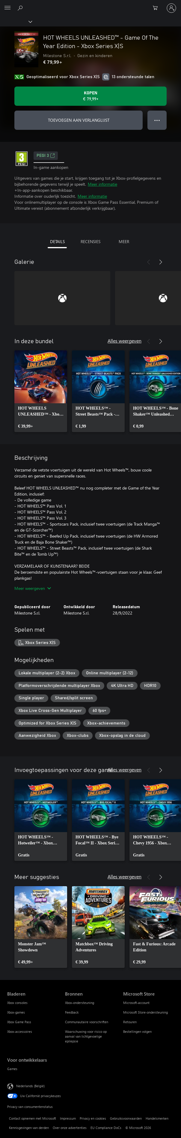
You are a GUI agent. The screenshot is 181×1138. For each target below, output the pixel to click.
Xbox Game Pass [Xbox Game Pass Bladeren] (19, 1022)
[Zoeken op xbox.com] (21, 8)
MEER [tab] (124, 241)
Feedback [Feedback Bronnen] (72, 1012)
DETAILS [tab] (57, 241)
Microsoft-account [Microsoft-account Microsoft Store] (136, 1003)
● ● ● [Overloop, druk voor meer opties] (157, 120)
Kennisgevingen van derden (29, 1128)
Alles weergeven (124, 340)
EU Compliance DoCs (105, 1128)
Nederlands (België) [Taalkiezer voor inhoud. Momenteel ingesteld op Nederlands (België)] (30, 1086)
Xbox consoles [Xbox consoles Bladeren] (17, 1003)
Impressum (68, 1118)
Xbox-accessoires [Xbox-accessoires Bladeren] (19, 1031)
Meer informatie (102, 184)
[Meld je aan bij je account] (171, 8)
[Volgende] (161, 262)
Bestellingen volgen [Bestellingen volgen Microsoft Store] (137, 1031)
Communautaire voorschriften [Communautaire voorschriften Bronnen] (86, 1022)
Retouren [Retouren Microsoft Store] (130, 1022)
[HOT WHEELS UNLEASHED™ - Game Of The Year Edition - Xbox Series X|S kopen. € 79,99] (90, 96)
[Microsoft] (90, 4)
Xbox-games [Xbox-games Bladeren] (16, 1012)
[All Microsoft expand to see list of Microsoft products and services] (7, 8)
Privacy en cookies (93, 1118)
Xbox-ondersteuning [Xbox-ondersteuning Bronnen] (79, 1003)
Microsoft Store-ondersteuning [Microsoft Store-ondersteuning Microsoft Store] (145, 1012)
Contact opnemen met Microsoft (32, 1118)
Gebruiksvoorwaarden (126, 1118)
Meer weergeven (32, 588)
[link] (40, 391)
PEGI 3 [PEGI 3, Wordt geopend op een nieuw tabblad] (46, 155)
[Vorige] (149, 262)
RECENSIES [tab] (90, 241)
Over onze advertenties (70, 1128)
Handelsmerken (157, 1118)
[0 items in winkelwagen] (157, 8)
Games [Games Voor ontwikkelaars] (12, 1069)
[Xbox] (15, 21)
